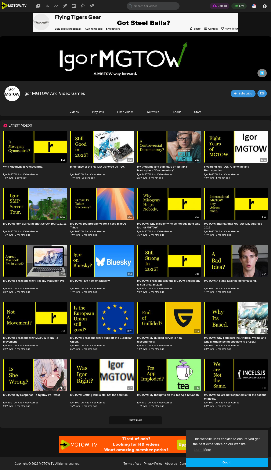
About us (171, 463)
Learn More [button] (202, 450)
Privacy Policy (153, 463)
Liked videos (125, 112)
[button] (254, 6)
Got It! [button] (227, 462)
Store (198, 112)
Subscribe (243, 93)
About (177, 112)
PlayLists (98, 112)
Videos (74, 112)
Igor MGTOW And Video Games (54, 93)
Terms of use (132, 463)
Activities (153, 112)
